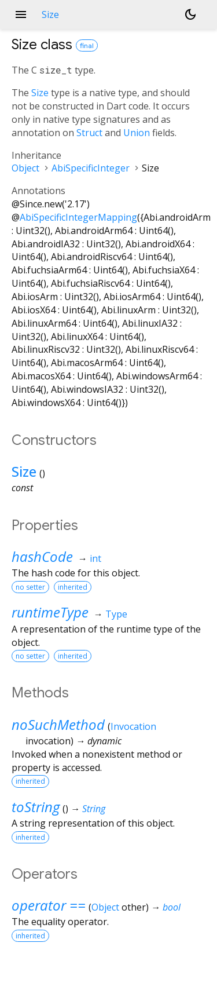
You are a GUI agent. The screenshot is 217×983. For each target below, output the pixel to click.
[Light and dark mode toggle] (190, 14)
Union (136, 132)
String (93, 808)
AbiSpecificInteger (91, 168)
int (95, 558)
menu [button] (21, 14)
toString (36, 806)
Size (40, 92)
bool (172, 907)
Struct (89, 132)
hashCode (42, 556)
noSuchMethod (58, 724)
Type (116, 614)
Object (25, 168)
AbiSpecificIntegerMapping (78, 217)
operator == (49, 905)
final (87, 45)
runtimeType (50, 612)
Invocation (133, 726)
